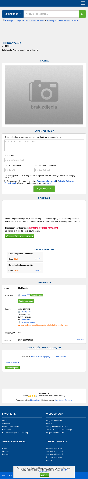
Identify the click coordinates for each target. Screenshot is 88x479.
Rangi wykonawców (54, 457)
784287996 (25, 320)
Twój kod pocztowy (12, 165)
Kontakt (49, 424)
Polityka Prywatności (10, 427)
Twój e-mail (9, 156)
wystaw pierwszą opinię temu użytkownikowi (48, 357)
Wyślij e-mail (27, 312)
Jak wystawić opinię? (54, 454)
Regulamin (6, 430)
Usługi (4, 448)
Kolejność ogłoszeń (54, 448)
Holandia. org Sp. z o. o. (63, 400)
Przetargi (5, 454)
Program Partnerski (54, 421)
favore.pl (20, 3)
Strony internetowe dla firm (57, 427)
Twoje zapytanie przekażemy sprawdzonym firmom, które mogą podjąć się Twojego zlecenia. (40, 176)
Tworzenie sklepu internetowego (59, 430)
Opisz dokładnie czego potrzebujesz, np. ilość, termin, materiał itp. (32, 137)
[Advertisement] (44, 33)
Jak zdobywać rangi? (54, 451)
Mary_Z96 (26, 295)
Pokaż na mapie (28, 322)
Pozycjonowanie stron (55, 433)
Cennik (49, 460)
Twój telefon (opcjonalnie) (45, 165)
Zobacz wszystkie (11, 362)
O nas (4, 421)
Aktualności (6, 424)
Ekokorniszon (35, 400)
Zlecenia (5, 451)
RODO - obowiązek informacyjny (15, 433)
